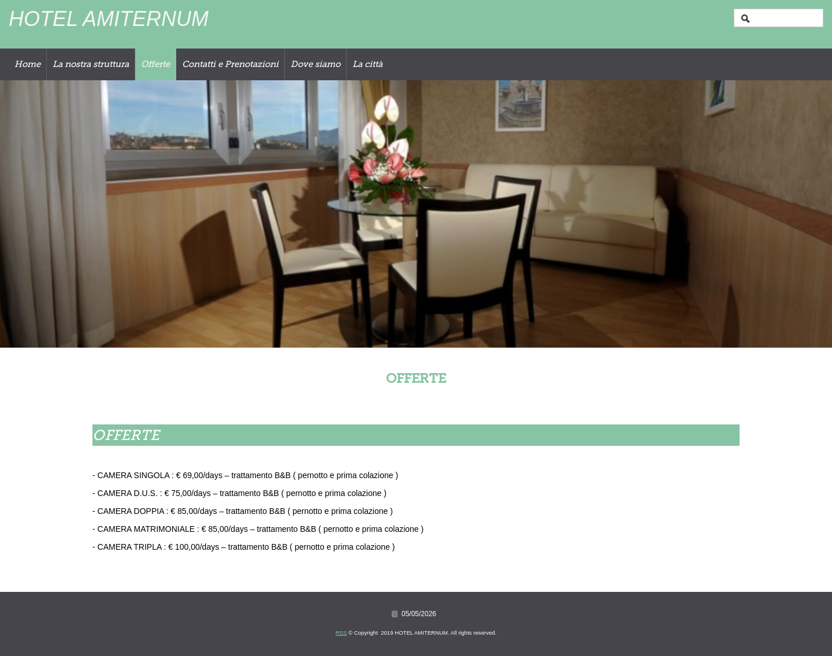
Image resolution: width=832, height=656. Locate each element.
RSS (341, 632)
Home (27, 64)
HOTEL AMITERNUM (109, 19)
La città (367, 64)
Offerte (155, 64)
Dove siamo (315, 64)
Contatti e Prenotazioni (230, 64)
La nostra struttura (91, 64)
